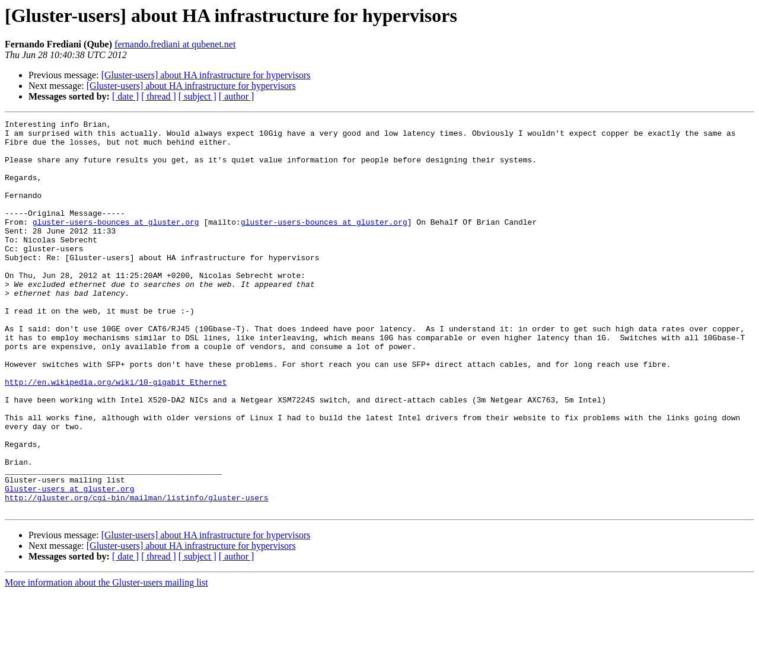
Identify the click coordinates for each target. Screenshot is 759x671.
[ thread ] (158, 96)
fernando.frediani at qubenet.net (174, 44)
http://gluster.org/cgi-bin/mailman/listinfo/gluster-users (137, 573)
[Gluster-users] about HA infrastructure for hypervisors (206, 75)
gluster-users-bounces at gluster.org (116, 243)
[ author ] (236, 96)
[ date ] (125, 96)
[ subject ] (197, 96)
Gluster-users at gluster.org (69, 563)
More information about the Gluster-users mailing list (106, 661)
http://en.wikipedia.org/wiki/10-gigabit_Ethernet (116, 435)
